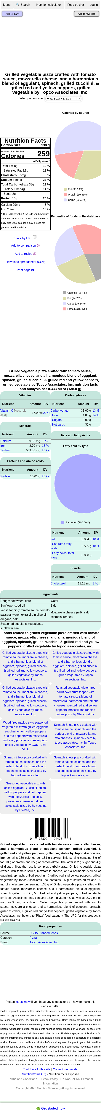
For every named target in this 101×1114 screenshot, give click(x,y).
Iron (3, 445)
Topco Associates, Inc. (44, 942)
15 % (45, 445)
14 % (95, 415)
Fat (53, 539)
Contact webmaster (65, 1069)
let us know (23, 1001)
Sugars (57, 419)
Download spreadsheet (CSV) (25, 261)
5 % (95, 583)
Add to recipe (23, 253)
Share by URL (25, 238)
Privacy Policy (48, 1079)
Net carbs (58, 424)
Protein (5, 476)
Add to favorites (86, 13)
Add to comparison (23, 245)
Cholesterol (58, 583)
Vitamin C (6, 410)
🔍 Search (23, 4)
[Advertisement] (50, 44)
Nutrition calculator (48, 4)
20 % (46, 412)
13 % (95, 410)
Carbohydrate (60, 410)
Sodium (5, 450)
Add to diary (12, 13)
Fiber (55, 415)
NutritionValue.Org (34, 1074)
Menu (7, 4)
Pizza (33, 937)
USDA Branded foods (44, 933)
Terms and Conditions (22, 1079)
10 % (96, 539)
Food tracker (75, 4)
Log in (94, 4)
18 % (96, 546)
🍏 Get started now (50, 1108)
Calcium (5, 441)
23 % (45, 450)
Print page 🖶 (25, 270)
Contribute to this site (36, 1069)
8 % (45, 441)
